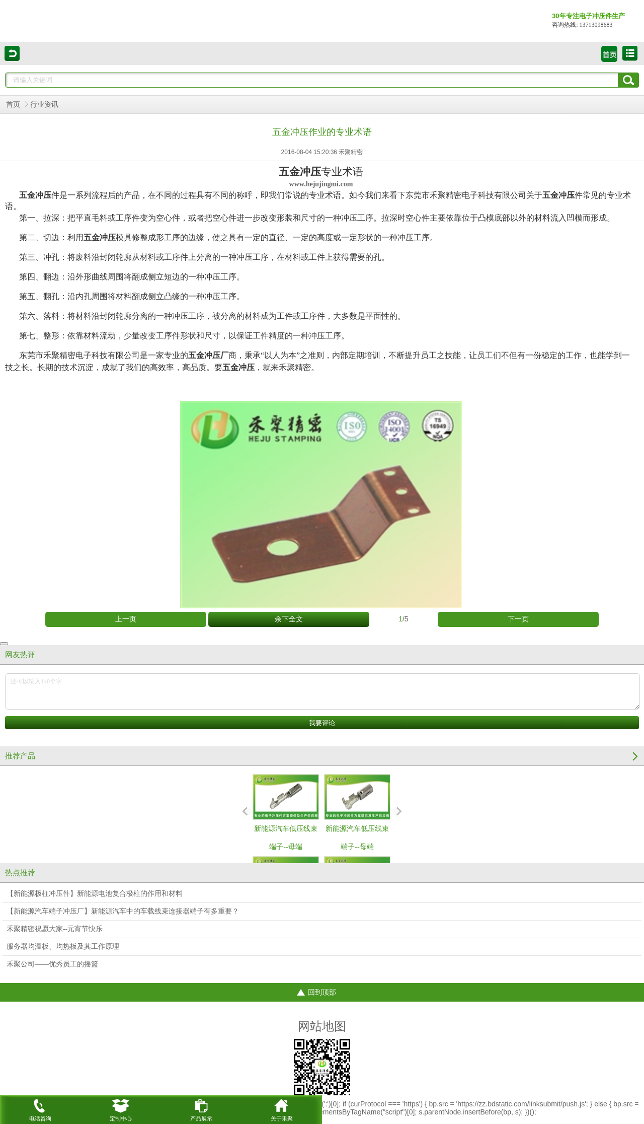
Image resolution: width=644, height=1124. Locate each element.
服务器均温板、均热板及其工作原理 (63, 946)
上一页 (125, 619)
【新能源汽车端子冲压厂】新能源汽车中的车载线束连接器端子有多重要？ (123, 911)
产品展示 (201, 1108)
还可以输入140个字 (322, 691)
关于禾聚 (282, 1108)
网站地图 (322, 1026)
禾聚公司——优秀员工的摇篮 (52, 964)
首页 (13, 104)
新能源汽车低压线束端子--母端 (286, 812)
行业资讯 (44, 104)
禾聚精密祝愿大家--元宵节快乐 (55, 929)
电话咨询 (40, 1108)
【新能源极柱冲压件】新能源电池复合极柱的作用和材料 (95, 893)
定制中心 (121, 1108)
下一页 (518, 619)
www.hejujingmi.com (321, 184)
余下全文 (289, 619)
